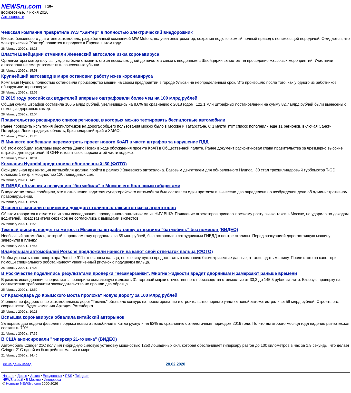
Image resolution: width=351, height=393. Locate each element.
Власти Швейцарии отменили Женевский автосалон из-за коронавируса (80, 54)
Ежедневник (52, 376)
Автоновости (12, 17)
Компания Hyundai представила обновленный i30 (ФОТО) (64, 163)
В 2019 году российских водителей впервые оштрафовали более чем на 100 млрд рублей (99, 98)
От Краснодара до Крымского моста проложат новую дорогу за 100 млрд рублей (89, 295)
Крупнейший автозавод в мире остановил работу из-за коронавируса (77, 76)
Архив (35, 376)
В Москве (33, 380)
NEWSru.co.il (12, 380)
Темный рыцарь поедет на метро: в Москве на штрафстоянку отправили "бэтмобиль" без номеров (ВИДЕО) (119, 229)
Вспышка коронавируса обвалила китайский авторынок (62, 317)
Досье (22, 376)
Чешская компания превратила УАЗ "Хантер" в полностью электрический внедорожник (97, 32)
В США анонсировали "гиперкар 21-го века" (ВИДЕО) (59, 339)
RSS (68, 376)
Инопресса (52, 380)
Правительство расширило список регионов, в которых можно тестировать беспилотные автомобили (113, 120)
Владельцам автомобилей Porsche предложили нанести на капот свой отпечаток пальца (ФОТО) (107, 251)
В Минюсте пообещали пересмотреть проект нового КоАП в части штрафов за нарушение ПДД (105, 142)
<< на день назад (17, 364)
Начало (8, 376)
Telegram (82, 376)
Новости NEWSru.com (23, 383)
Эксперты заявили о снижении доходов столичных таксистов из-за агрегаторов (88, 207)
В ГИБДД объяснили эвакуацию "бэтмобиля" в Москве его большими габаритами (90, 185)
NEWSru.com (21, 6)
